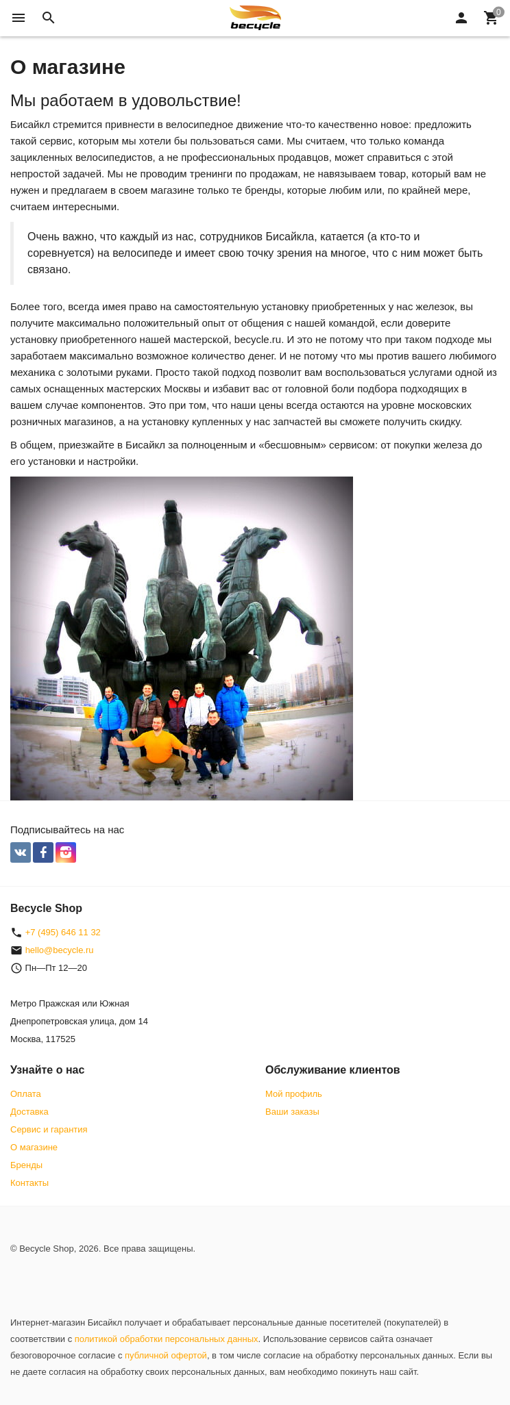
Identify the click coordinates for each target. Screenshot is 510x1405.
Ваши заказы (292, 1111)
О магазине (34, 1147)
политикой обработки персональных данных (166, 1339)
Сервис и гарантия (49, 1129)
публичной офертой (166, 1355)
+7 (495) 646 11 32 (63, 932)
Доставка (29, 1111)
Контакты (29, 1183)
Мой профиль (293, 1094)
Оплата (25, 1094)
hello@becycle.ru (59, 950)
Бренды (26, 1165)
